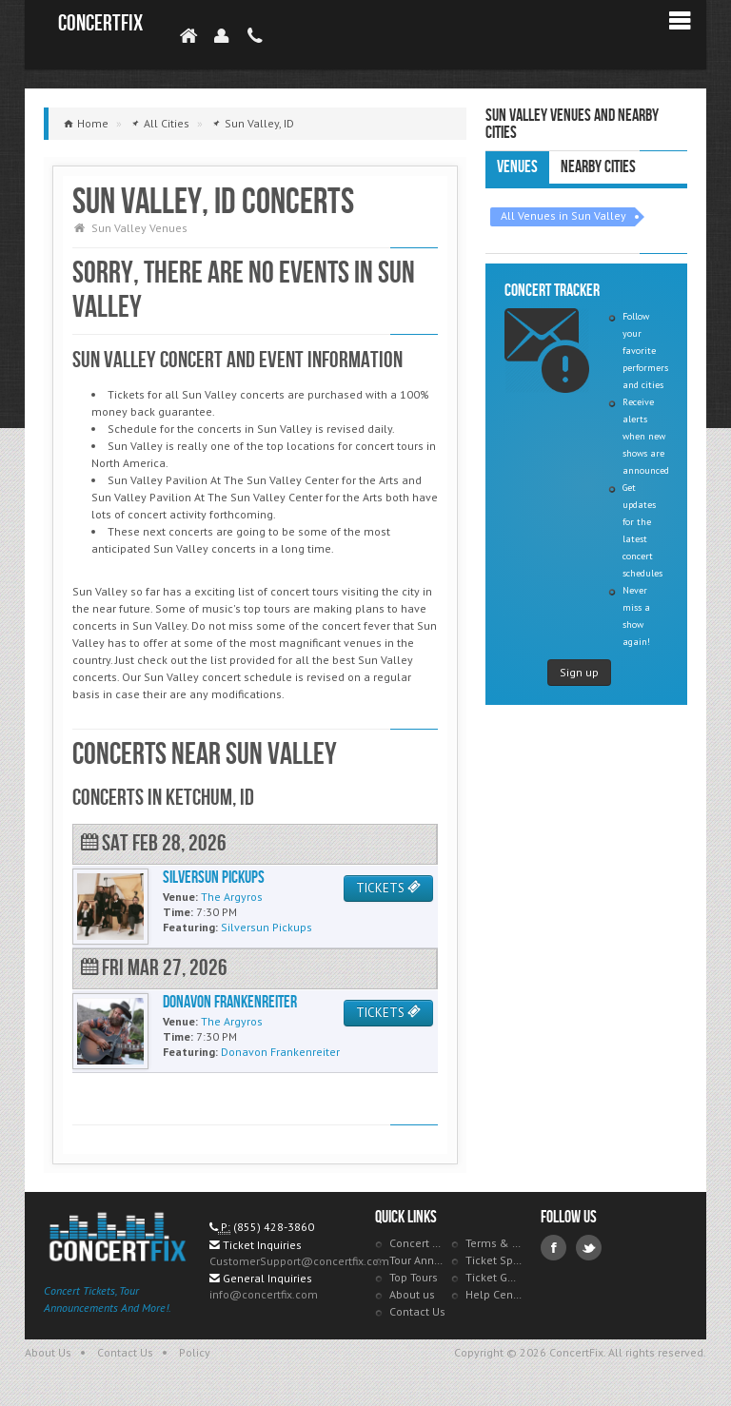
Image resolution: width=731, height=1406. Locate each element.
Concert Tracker (417, 1243)
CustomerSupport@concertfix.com (299, 1261)
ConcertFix (100, 23)
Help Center (494, 1294)
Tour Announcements (417, 1260)
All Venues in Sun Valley (563, 215)
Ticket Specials (494, 1260)
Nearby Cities (598, 167)
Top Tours (413, 1277)
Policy (194, 1352)
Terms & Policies (494, 1243)
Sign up (579, 672)
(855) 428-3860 (273, 1227)
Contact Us (417, 1311)
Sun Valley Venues (139, 228)
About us (412, 1294)
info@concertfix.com (263, 1294)
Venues (517, 167)
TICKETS (388, 888)
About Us (48, 1352)
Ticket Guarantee (494, 1277)
